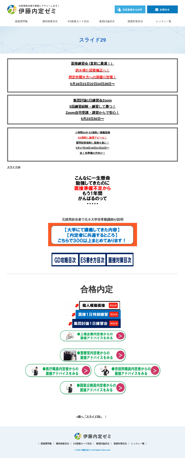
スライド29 (13, 167)
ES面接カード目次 (78, 21)
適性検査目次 (50, 21)
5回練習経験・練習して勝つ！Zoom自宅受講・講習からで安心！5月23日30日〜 (92, 113)
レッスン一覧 (163, 21)
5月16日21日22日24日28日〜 (92, 84)
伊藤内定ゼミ (86, 450)
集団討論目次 (107, 21)
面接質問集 (21, 21)
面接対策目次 (135, 21)
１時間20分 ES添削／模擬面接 (92, 132)
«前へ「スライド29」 (89, 416)
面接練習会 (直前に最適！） (92, 70)
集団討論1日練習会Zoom (92, 100)
